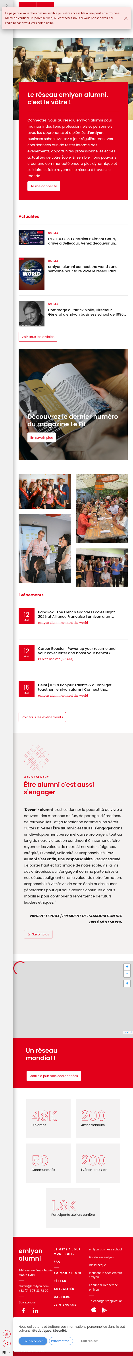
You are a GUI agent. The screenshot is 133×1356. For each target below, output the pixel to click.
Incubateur (96, 1273)
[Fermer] (126, 18)
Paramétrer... (61, 1341)
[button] (7, 1343)
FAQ (57, 1261)
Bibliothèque (97, 1265)
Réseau (60, 1281)
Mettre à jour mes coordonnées (53, 1076)
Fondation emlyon (101, 1257)
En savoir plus (41, 437)
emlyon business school (105, 1249)
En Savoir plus (38, 934)
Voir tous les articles (37, 336)
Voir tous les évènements (42, 717)
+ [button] (127, 967)
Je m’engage (65, 1305)
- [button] (127, 974)
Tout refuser (89, 1341)
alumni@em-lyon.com (34, 1286)
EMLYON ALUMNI (67, 1273)
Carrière (62, 1297)
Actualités (64, 1289)
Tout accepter (33, 1341)
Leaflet (128, 1032)
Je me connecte (43, 186)
